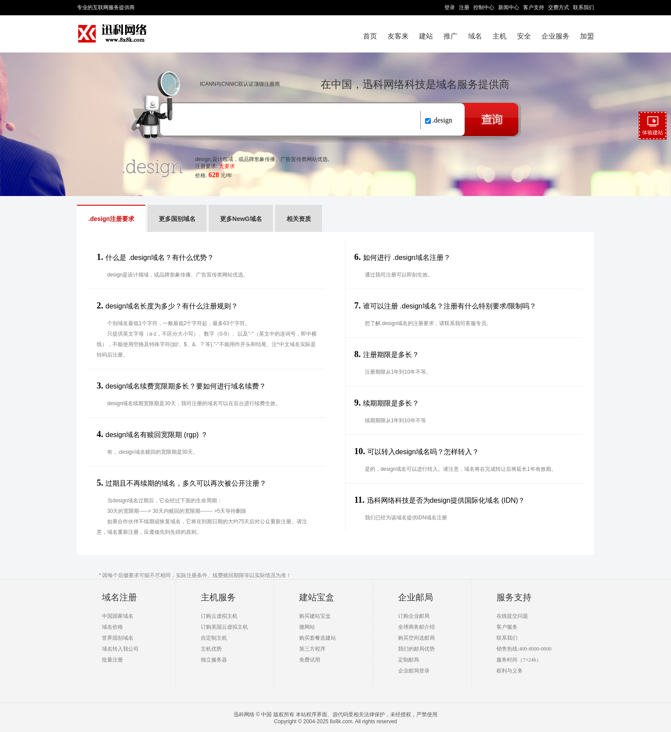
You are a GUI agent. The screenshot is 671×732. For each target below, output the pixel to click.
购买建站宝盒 (315, 616)
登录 (449, 7)
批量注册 (112, 660)
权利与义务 (509, 671)
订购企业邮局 (414, 616)
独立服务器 (214, 660)
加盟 (587, 36)
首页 (370, 36)
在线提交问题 (512, 616)
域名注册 (119, 597)
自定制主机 (214, 638)
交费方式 (558, 7)
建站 (426, 36)
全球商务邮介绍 (416, 627)
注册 (464, 7)
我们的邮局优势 (416, 649)
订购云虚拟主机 (219, 616)
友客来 (398, 36)
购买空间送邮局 (416, 638)
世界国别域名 (117, 638)
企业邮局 (415, 597)
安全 (524, 36)
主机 (500, 36)
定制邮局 (408, 660)
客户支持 (533, 7)
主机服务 (218, 597)
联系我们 (583, 7)
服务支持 (513, 597)
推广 (451, 36)
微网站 (307, 627)
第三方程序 (312, 649)
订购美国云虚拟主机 (224, 627)
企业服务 (556, 36)
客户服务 (506, 627)
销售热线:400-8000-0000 (523, 649)
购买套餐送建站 (317, 638)
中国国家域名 (117, 616)
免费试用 (309, 660)
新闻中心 (508, 7)
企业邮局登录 (414, 671)
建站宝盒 (316, 597)
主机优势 (211, 649)
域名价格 (112, 627)
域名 (475, 36)
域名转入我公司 (120, 649)
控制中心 (483, 7)
